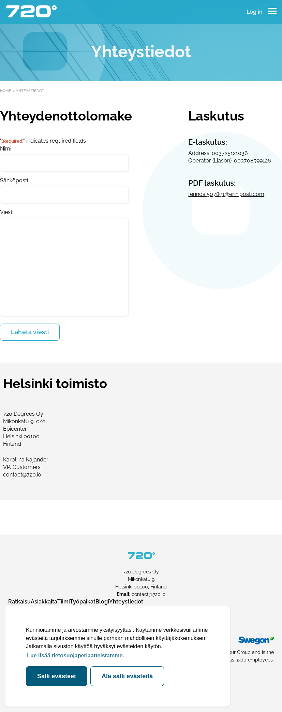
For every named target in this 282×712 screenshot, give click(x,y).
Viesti (6, 212)
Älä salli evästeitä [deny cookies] (127, 676)
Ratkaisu (19, 601)
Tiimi (63, 601)
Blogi (102, 601)
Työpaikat (82, 601)
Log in (255, 12)
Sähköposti (14, 180)
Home (5, 91)
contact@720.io (148, 594)
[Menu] (272, 12)
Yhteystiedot (126, 601)
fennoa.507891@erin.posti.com (226, 194)
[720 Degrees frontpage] (31, 12)
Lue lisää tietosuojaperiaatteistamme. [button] (75, 655)
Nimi (5, 148)
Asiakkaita (44, 601)
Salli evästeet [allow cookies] (56, 676)
